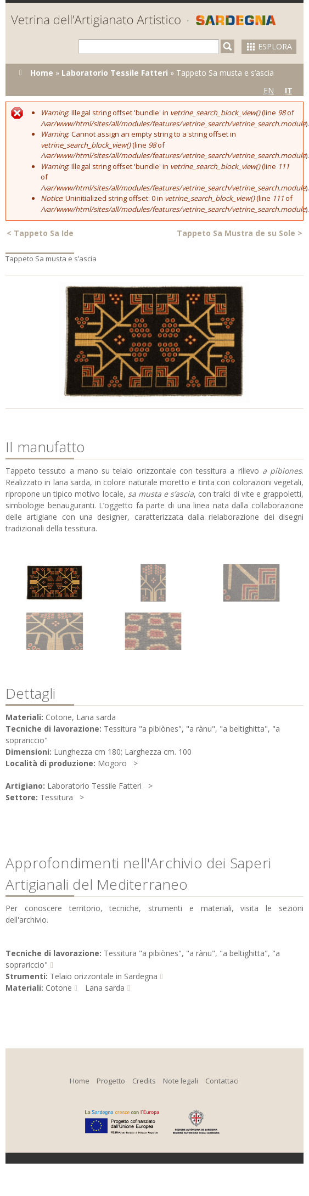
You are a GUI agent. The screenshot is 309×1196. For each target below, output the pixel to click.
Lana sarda (105, 987)
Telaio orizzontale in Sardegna (104, 976)
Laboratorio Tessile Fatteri (114, 73)
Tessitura (56, 797)
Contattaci (222, 1081)
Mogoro (112, 763)
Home (41, 73)
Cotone (59, 987)
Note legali (180, 1081)
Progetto (111, 1081)
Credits (144, 1081)
